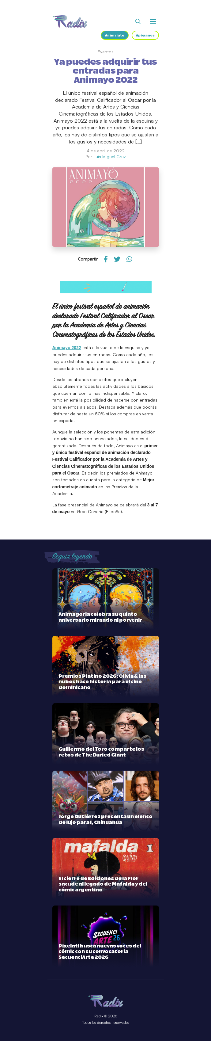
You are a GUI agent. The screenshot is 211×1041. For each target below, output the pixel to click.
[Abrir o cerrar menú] (153, 21)
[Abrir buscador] (138, 21)
